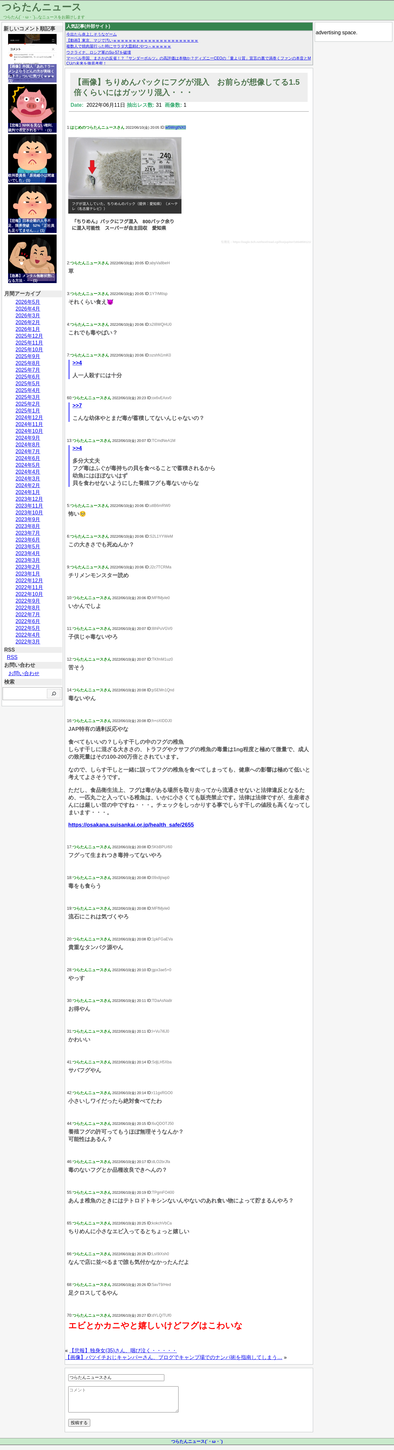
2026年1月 (28, 329)
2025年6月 (28, 376)
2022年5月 (28, 628)
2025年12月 (29, 336)
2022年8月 (28, 607)
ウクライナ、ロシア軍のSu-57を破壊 (98, 52)
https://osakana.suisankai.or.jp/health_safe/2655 (131, 825)
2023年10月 (29, 512)
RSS (12, 657)
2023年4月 (28, 553)
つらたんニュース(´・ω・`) (197, 1446)
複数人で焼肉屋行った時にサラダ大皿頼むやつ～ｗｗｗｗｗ (118, 46)
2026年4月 (28, 309)
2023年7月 (28, 533)
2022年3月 (28, 641)
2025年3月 (28, 397)
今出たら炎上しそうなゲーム (91, 34)
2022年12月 (29, 580)
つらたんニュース (42, 7)
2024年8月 (28, 444)
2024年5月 (28, 465)
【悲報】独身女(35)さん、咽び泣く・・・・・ (123, 1350)
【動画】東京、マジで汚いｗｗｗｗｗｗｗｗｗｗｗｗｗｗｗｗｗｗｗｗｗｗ (132, 40)
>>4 (77, 363)
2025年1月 (28, 410)
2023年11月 (29, 506)
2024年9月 (28, 438)
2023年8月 (28, 526)
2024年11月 (29, 424)
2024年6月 (28, 458)
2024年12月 (29, 417)
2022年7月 (28, 614)
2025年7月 (28, 370)
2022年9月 (28, 601)
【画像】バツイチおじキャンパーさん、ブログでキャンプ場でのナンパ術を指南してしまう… (173, 1357)
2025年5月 (28, 383)
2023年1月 (28, 574)
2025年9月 (28, 356)
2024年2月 (28, 485)
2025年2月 (28, 404)
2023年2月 (28, 567)
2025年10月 (29, 349)
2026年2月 (28, 322)
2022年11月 (29, 587)
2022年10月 (29, 594)
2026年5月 (28, 302)
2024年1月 (28, 492)
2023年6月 (28, 540)
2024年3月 (28, 478)
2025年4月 (28, 390)
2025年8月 (28, 363)
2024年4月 (28, 472)
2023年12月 (29, 499)
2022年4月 (28, 635)
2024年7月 (28, 451)
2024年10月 (29, 431)
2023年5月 (28, 546)
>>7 (77, 405)
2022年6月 (28, 621)
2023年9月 (28, 519)
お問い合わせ (23, 673)
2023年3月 (28, 560)
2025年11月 (29, 343)
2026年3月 (28, 315)
